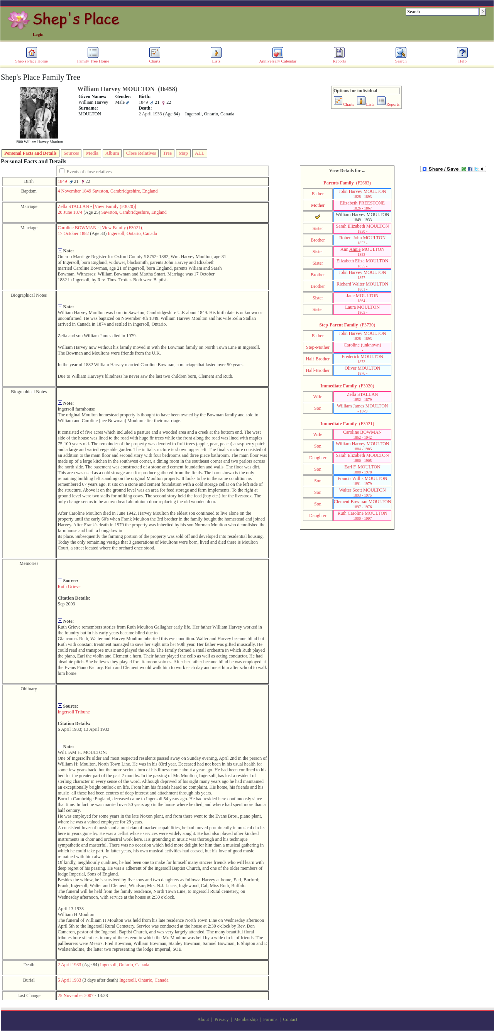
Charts (155, 59)
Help (462, 59)
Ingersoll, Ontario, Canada (132, 233)
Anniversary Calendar (277, 59)
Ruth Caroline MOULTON (362, 515)
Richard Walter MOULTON (362, 286)
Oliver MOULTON (362, 370)
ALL (200, 153)
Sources (71, 153)
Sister (318, 228)
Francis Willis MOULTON (362, 481)
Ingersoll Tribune (74, 712)
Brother (318, 240)
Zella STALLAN (73, 206)
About (203, 1019)
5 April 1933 (69, 980)
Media (92, 153)
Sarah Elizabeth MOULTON (362, 228)
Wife (317, 396)
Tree (167, 153)
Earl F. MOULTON (362, 469)
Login (38, 34)
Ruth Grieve (69, 586)
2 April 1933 (69, 964)
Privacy (222, 1019)
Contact (290, 1019)
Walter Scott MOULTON (362, 492)
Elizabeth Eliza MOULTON (363, 263)
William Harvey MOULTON (362, 446)
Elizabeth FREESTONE (362, 205)
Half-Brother (318, 359)
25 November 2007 (76, 995)
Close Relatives (141, 153)
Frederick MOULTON (362, 359)
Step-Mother (318, 347)
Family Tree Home (93, 59)
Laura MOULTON (362, 309)
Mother (318, 205)
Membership (246, 1019)
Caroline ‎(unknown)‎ (362, 347)
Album (112, 153)
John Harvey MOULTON (362, 194)
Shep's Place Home (31, 59)
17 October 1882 (73, 233)
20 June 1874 (70, 212)
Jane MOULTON (363, 298)
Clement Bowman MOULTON (362, 504)
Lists (216, 59)
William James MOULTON (362, 408)
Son (318, 408)
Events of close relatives (89, 171)
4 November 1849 (74, 191)
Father (318, 193)
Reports (339, 59)
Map (183, 153)
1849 (62, 181)
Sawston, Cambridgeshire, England (124, 191)
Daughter (318, 457)
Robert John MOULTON (362, 240)
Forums (270, 1019)
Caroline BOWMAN (77, 227)
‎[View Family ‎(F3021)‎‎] (122, 227)
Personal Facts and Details (30, 153)
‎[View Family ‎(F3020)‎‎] (114, 206)
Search (401, 59)
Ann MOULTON (362, 252)
